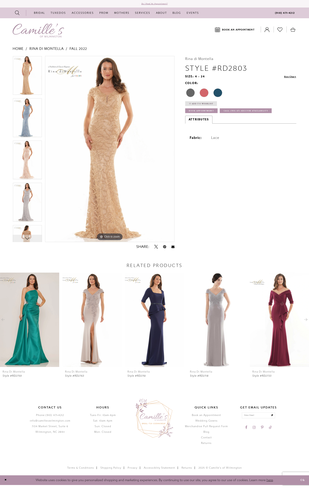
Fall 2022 (78, 51)
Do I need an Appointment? (154, 5)
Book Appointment (208, 118)
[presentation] (29, 322)
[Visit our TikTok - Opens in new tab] (270, 433)
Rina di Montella (46, 51)
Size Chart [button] (287, 79)
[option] (27, 80)
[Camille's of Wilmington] (38, 33)
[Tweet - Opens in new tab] (156, 249)
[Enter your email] (258, 419)
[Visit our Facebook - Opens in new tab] (246, 433)
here (270, 483)
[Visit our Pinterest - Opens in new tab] (262, 433)
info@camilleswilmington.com (50, 423)
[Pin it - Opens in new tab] (164, 249)
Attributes (199, 138)
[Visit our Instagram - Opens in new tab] (254, 433)
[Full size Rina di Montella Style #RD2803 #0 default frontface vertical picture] (109, 152)
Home (18, 51)
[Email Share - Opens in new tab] (172, 250)
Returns (206, 445)
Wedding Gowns (206, 423)
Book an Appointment (206, 417)
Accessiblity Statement (159, 470)
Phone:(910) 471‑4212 (50, 417)
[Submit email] (277, 419)
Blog (206, 434)
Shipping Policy (110, 470)
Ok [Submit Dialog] (300, 483)
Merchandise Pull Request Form (206, 429)
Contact (206, 440)
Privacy (132, 470)
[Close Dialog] (7, 483)
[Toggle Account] (267, 32)
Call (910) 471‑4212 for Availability (223, 128)
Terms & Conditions (80, 470)
